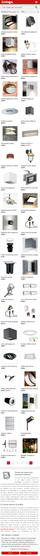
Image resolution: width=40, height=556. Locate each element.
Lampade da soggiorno (7, 529)
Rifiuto (10, 553)
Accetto (28, 553)
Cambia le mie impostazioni (19, 549)
